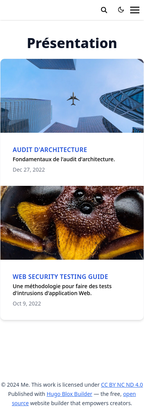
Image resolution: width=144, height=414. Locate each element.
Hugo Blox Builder (69, 393)
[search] (104, 10)
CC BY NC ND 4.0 (122, 384)
